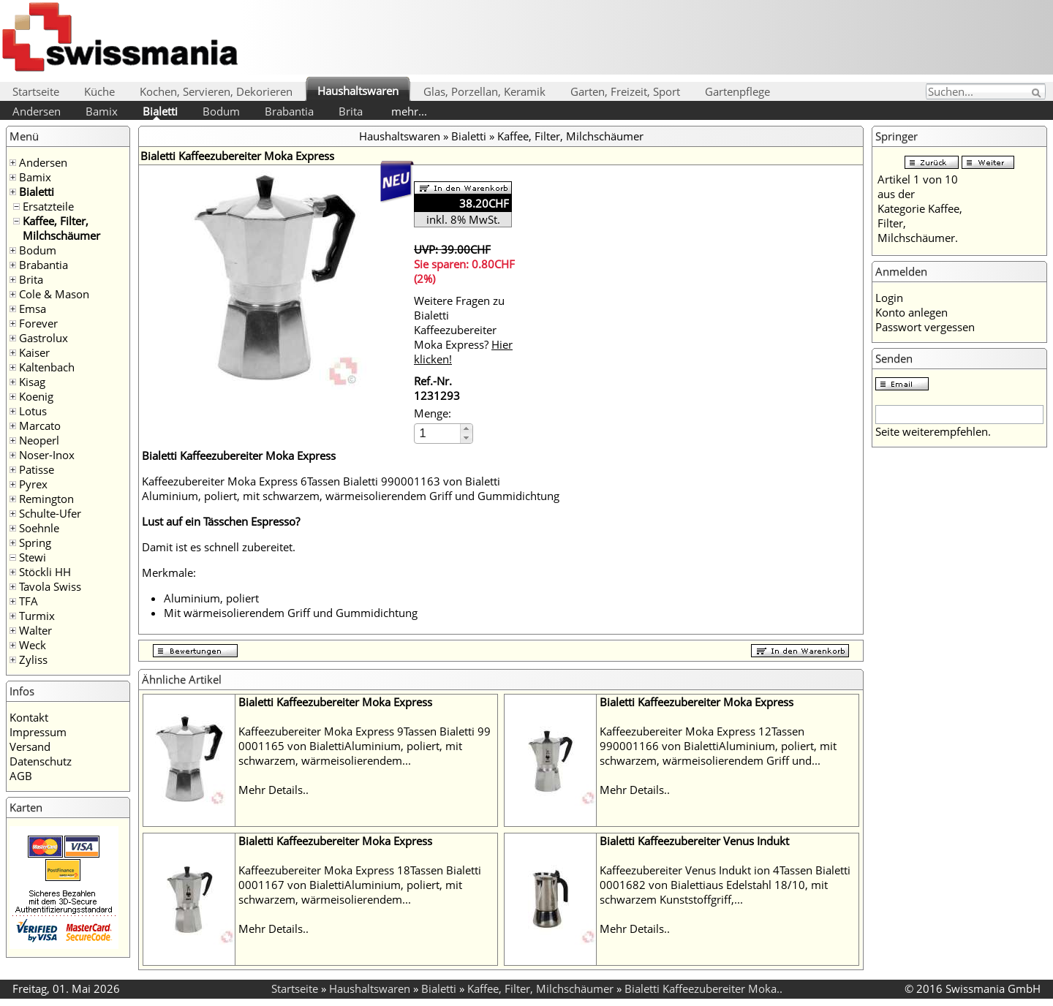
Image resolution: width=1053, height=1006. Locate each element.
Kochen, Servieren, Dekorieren (216, 91)
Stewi (32, 557)
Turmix (37, 615)
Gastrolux (43, 337)
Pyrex (33, 484)
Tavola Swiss (50, 586)
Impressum (38, 732)
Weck (32, 645)
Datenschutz (41, 761)
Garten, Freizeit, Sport (625, 91)
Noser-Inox (47, 454)
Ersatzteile (48, 206)
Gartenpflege (737, 91)
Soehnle (39, 528)
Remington (46, 498)
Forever (38, 323)
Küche (99, 91)
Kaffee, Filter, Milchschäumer (61, 228)
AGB (21, 775)
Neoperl (39, 440)
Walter (35, 630)
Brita (351, 111)
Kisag (32, 381)
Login (889, 297)
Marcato (40, 425)
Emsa (32, 308)
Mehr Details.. (273, 789)
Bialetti (160, 111)
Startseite (35, 91)
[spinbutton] (438, 433)
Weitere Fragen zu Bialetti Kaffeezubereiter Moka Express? (463, 329)
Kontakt (29, 717)
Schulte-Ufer (50, 513)
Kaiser (34, 352)
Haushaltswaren (358, 90)
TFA (28, 601)
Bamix (102, 111)
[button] (466, 429)
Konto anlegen (911, 312)
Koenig (36, 396)
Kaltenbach (47, 367)
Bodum (221, 111)
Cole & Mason (54, 294)
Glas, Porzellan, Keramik (484, 91)
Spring (35, 542)
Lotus (33, 411)
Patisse (36, 469)
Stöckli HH (45, 571)
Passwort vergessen (925, 326)
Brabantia (289, 111)
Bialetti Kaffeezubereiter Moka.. (703, 988)
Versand (30, 746)
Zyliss (33, 659)
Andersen (36, 111)
